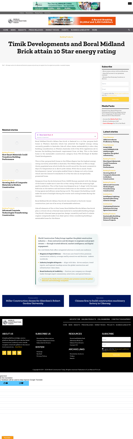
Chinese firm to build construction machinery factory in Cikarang (100, 302)
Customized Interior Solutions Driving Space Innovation (111, 208)
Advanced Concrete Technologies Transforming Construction (15, 212)
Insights (22, 30)
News (13, 30)
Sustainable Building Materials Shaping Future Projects (111, 218)
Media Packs (39, 13)
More (94, 30)
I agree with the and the (115, 94)
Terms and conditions (121, 93)
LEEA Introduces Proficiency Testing (111, 141)
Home (5, 30)
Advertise (48, 13)
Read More (18, 347)
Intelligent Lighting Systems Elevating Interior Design (111, 198)
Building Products (66, 37)
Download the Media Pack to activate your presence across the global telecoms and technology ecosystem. (67, 279)
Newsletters (29, 13)
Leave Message (108, 123)
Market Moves (52, 30)
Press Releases (36, 30)
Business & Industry (80, 30)
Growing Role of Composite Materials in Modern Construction (14, 184)
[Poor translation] (21, 383)
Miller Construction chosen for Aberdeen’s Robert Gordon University (33, 302)
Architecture (107, 194)
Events (65, 30)
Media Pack (114, 119)
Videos (22, 13)
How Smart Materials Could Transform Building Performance (14, 156)
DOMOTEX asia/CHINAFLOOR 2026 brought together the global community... (111, 151)
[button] (129, 30)
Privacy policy (112, 95)
